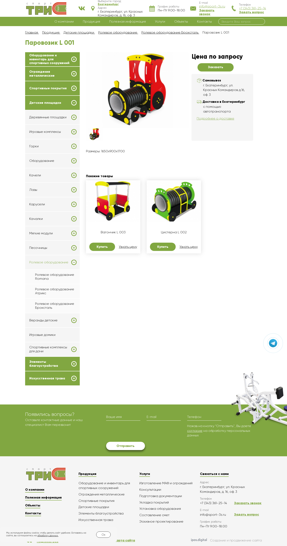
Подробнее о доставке (215, 118)
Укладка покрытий (154, 502)
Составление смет (154, 515)
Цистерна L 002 (174, 232)
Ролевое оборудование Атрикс (54, 291)
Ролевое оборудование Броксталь (54, 305)
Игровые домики (42, 335)
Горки (34, 146)
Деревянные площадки (47, 117)
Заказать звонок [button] (207, 12)
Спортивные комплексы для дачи (48, 349)
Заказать (215, 67)
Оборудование (41, 161)
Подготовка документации (160, 496)
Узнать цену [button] (128, 247)
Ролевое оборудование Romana (54, 276)
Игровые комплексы (45, 132)
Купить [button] (102, 247)
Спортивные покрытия (48, 88)
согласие (194, 431)
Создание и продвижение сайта (226, 540)
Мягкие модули (41, 233)
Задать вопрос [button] (251, 12)
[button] (108, 4)
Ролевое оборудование (48, 262)
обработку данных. (47, 535)
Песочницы (38, 248)
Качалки (36, 219)
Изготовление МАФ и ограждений (166, 483)
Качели (35, 175)
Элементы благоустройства (43, 363)
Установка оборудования (160, 509)
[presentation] (137, 432)
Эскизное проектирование (161, 521)
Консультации (150, 490)
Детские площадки (45, 103)
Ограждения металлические (42, 73)
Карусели (37, 204)
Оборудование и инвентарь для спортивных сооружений (49, 59)
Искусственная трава (47, 378)
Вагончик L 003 (113, 232)
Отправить (126, 446)
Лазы (33, 190)
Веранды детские (43, 320)
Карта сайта (124, 540)
